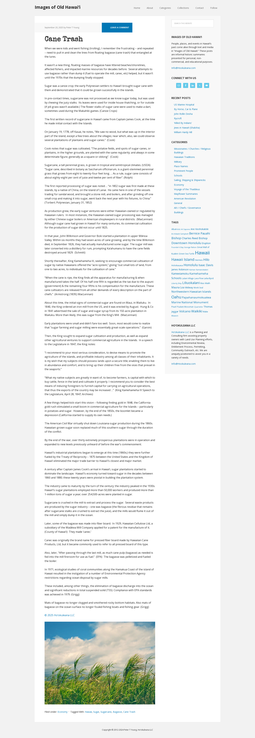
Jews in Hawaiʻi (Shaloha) (187, 127)
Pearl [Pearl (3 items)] (173, 306)
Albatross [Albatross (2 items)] (176, 229)
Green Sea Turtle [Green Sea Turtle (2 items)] (186, 253)
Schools (178, 175)
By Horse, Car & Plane (186, 109)
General (178, 203)
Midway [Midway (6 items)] (189, 287)
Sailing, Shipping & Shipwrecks (190, 180)
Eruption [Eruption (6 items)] (206, 243)
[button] (100, 663)
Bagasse (117, 711)
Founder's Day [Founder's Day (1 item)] (177, 247)
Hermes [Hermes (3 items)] (199, 260)
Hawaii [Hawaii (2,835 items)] (202, 252)
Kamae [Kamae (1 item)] (192, 270)
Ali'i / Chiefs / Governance (187, 207)
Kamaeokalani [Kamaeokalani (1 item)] (202, 270)
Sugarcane (106, 711)
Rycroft (178, 118)
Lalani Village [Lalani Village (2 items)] (188, 278)
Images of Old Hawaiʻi (58, 7)
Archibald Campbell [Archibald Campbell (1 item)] (179, 234)
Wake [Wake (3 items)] (205, 311)
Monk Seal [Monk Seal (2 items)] (198, 287)
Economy (62, 711)
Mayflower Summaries (186, 193)
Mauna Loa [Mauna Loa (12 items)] (177, 287)
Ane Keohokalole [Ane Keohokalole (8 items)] (199, 229)
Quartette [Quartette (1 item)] (198, 307)
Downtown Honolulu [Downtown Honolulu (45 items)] (186, 243)
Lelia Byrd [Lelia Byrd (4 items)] (209, 278)
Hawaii (88, 711)
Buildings (178, 212)
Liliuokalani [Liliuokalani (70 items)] (191, 283)
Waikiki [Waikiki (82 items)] (196, 311)
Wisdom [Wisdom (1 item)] (174, 316)
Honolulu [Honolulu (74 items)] (191, 265)
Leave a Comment (119, 27)
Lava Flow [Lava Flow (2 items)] (198, 278)
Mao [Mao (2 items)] (202, 283)
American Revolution (185, 198)
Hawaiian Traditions (184, 157)
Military (178, 161)
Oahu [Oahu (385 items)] (176, 297)
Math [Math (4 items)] (207, 283)
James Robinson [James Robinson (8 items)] (180, 269)
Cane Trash (64, 39)
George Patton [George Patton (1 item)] (190, 247)
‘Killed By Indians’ (183, 122)
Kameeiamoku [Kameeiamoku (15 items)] (180, 273)
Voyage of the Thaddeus (187, 189)
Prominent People (183, 170)
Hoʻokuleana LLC (180, 332)
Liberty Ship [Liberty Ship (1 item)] (176, 283)
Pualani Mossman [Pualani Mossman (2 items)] (185, 306)
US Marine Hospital (184, 104)
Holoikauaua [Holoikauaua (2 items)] (177, 265)
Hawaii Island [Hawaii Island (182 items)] (182, 259)
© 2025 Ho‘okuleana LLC (60, 615)
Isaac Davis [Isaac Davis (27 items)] (206, 265)
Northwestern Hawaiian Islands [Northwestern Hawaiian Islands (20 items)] (191, 291)
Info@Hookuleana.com (183, 67)
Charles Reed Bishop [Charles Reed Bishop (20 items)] (195, 238)
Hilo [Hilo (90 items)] (206, 259)
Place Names (181, 166)
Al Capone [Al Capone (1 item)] (185, 229)
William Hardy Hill (183, 132)
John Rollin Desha (183, 113)
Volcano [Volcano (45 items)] (185, 311)
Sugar (96, 711)
